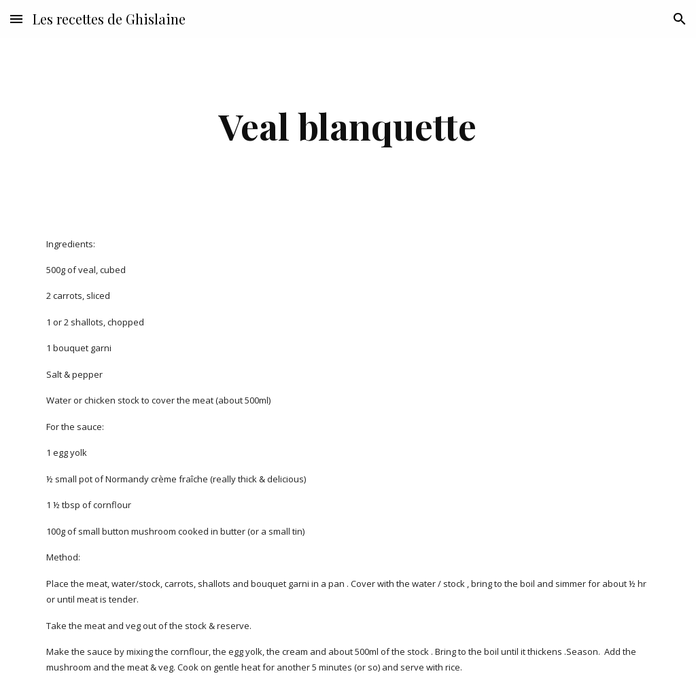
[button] (16, 18)
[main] (347, 126)
